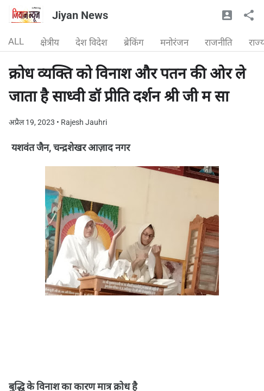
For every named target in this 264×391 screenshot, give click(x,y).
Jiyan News (80, 15)
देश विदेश (92, 42)
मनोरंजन (174, 42)
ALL (16, 41)
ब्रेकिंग (134, 42)
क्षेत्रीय (49, 42)
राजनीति (218, 42)
